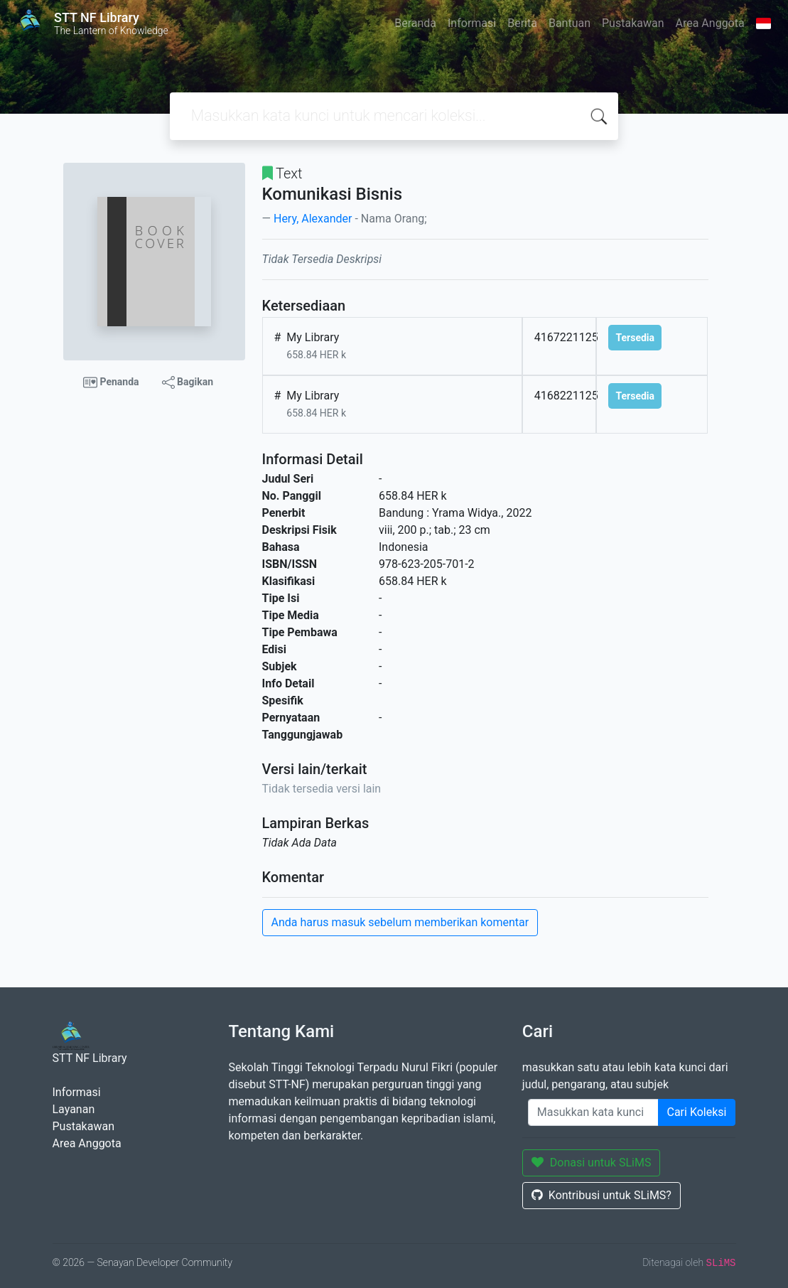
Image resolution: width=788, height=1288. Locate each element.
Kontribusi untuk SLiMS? (601, 1195)
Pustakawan (633, 23)
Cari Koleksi (697, 1112)
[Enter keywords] (593, 1112)
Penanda (111, 382)
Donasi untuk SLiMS (591, 1162)
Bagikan (187, 382)
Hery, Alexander (313, 218)
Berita (522, 23)
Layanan (74, 1109)
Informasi (472, 23)
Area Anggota (710, 23)
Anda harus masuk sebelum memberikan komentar (400, 922)
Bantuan (569, 23)
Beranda (415, 23)
